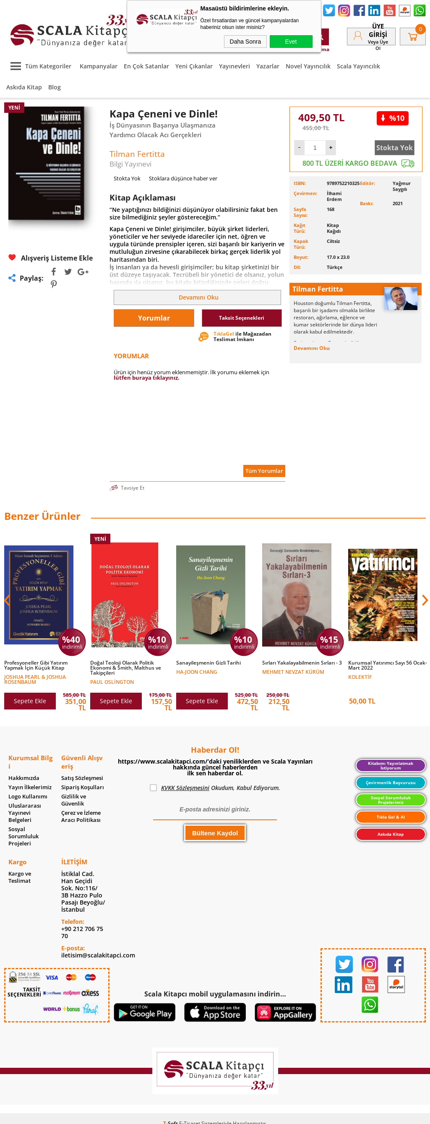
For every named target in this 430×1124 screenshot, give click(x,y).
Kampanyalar (98, 66)
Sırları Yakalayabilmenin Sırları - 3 (302, 662)
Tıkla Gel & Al (391, 817)
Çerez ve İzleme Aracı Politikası (81, 816)
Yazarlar (267, 66)
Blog (54, 87)
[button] (424, 600)
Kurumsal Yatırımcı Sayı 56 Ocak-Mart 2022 (387, 665)
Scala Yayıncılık (358, 66)
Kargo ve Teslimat (19, 877)
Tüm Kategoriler (38, 66)
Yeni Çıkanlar (194, 66)
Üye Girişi (378, 30)
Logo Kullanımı (27, 796)
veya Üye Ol (378, 45)
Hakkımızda (23, 778)
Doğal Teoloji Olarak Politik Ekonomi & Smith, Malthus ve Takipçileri (125, 667)
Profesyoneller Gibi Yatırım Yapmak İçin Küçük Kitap (36, 665)
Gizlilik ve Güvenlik (73, 800)
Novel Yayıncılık (308, 66)
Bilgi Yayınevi (130, 163)
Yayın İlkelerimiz (30, 787)
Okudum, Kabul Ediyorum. (215, 788)
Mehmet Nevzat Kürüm (293, 671)
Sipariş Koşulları (82, 787)
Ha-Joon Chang (196, 671)
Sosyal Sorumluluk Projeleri (23, 836)
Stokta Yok (394, 147)
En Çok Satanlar (146, 66)
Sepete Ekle (30, 701)
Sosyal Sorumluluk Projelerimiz (391, 800)
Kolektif (360, 676)
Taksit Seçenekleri (241, 317)
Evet (291, 41)
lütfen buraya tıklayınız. (147, 377)
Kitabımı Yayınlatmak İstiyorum (390, 765)
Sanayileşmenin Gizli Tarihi (208, 662)
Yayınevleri (234, 66)
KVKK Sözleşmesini (185, 788)
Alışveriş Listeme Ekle (50, 257)
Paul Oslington (112, 681)
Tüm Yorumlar (264, 471)
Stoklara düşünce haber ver (183, 178)
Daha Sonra (245, 41)
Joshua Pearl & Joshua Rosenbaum (35, 679)
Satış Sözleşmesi (82, 778)
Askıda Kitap (24, 87)
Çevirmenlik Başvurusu (391, 782)
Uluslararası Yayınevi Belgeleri (24, 813)
